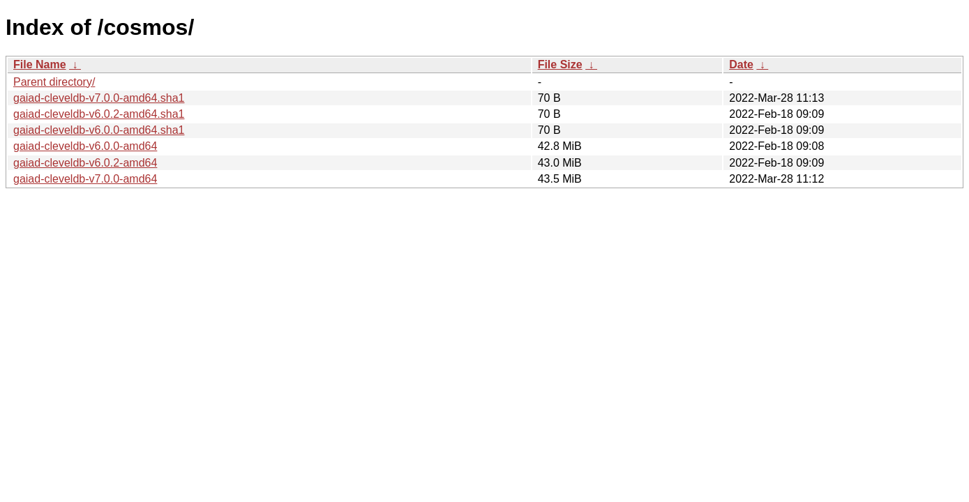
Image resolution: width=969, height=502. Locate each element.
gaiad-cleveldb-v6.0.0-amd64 (85, 146)
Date (741, 64)
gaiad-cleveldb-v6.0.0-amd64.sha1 (98, 130)
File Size (560, 64)
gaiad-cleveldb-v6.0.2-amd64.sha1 (98, 114)
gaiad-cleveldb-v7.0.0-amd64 (85, 179)
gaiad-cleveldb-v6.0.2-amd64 (85, 163)
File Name (39, 64)
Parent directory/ (54, 82)
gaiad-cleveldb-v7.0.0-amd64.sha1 (98, 98)
